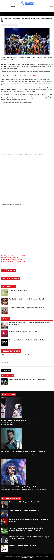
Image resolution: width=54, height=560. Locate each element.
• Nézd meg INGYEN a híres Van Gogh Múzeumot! (13, 261)
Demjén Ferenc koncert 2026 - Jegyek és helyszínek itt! (18, 487)
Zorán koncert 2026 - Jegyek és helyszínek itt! (24, 502)
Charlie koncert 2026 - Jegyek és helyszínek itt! (24, 511)
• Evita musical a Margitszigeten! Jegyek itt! (11, 259)
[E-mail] (27, 365)
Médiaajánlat (9, 556)
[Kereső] (6, 6)
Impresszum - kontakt (20, 556)
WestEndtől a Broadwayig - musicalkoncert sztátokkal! (26, 299)
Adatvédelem (30, 556)
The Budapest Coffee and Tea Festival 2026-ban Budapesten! (28, 340)
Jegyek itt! (33, 76)
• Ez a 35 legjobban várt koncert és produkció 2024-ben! (14, 256)
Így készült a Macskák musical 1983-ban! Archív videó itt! (27, 379)
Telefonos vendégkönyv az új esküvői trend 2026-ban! (26, 308)
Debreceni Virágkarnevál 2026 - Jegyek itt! (22, 545)
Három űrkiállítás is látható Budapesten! (13, 420)
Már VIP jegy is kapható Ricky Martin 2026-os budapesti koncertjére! (23, 451)
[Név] (27, 360)
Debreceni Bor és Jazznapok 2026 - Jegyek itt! (24, 331)
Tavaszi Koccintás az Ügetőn (18, 290)
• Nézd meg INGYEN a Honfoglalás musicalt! (11, 257)
